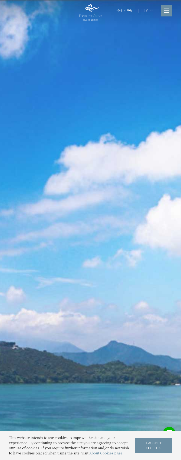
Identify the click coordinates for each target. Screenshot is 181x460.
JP (148, 10)
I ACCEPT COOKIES (154, 445)
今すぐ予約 (124, 10)
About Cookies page (105, 453)
